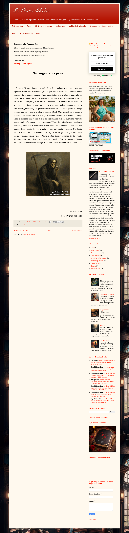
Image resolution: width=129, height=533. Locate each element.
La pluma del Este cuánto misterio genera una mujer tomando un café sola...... (103, 394)
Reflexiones (60, 26)
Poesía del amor (96, 253)
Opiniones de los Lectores (30, 34)
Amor (29, 26)
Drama (93, 247)
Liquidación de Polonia (107, 294)
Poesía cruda (95, 263)
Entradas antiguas (76, 230)
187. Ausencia (104, 341)
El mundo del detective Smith (101, 26)
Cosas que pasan (96, 255)
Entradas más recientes (21, 230)
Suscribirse (102, 69)
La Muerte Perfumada (77, 26)
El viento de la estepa (43, 26)
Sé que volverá (104, 310)
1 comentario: (43, 222)
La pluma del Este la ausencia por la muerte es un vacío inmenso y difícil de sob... (103, 375)
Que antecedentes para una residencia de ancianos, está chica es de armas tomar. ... (102, 369)
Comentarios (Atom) (28, 234)
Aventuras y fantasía (97, 261)
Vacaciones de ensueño (97, 82)
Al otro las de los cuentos (98, 258)
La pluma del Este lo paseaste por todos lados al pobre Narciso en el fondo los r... (103, 388)
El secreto (103, 279)
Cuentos (93, 266)
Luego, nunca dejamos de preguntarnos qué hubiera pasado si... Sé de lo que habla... (103, 362)
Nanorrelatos (95, 250)
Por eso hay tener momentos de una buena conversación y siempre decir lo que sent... (102, 381)
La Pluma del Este (32, 10)
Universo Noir (17, 26)
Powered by (102, 76)
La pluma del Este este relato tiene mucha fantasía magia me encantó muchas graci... (103, 400)
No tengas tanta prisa (23, 63)
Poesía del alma (95, 268)
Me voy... (103, 325)
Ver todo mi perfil (94, 238)
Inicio (14, 34)
